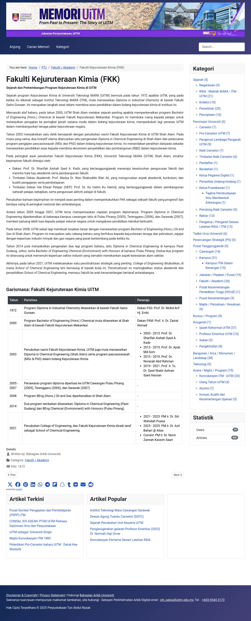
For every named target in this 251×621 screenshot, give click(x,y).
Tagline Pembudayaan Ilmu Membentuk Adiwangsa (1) (221, 197)
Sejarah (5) (200, 80)
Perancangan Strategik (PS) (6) (214, 240)
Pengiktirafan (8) (210, 346)
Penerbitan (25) (210, 108)
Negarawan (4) (209, 85)
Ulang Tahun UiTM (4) (214, 382)
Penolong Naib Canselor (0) (218, 209)
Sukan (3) (206, 340)
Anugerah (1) (202, 322)
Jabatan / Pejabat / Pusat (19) (220, 275)
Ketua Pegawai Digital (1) (216, 175)
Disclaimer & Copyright (22, 595)
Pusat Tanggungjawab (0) (210, 246)
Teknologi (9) (202, 364)
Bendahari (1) (208, 169)
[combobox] (222, 47)
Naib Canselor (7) (211, 150)
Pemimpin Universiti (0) (209, 122)
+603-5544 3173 (213, 600)
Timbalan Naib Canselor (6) (218, 157)
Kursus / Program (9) (207, 316)
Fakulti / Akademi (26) (214, 281)
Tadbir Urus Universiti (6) (210, 233)
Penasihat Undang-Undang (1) (220, 181)
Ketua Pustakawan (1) (214, 188)
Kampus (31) (208, 258)
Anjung (15, 47)
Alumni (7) (206, 388)
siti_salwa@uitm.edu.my (177, 600)
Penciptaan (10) (210, 115)
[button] (10, 484)
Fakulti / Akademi (37, 460)
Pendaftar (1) (208, 163)
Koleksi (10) (207, 102)
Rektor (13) (207, 216)
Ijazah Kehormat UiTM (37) (217, 328)
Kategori (62, 47)
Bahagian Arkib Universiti (97, 595)
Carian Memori (38, 47)
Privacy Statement (52, 595)
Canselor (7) (207, 127)
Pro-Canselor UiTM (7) (214, 133)
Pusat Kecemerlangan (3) (216, 298)
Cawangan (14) (209, 251)
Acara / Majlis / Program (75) (213, 370)
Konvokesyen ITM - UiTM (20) (219, 376)
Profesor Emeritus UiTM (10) (219, 334)
